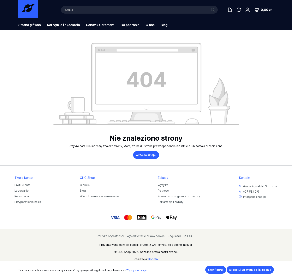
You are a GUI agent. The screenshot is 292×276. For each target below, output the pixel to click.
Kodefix (153, 259)
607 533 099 (251, 191)
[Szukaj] (139, 10)
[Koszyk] (263, 10)
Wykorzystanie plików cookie (146, 236)
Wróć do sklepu (146, 155)
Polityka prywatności (110, 236)
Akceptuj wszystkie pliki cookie (250, 269)
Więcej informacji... (136, 270)
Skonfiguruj (215, 269)
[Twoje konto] (247, 9)
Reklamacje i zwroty (170, 201)
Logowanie (22, 190)
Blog (83, 190)
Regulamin (174, 236)
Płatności (163, 190)
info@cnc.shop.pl (254, 196)
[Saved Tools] (238, 9)
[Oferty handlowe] (229, 9)
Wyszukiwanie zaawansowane (99, 196)
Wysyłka (163, 185)
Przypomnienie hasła (28, 201)
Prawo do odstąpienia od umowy (179, 196)
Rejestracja (22, 196)
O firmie (85, 185)
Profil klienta (22, 185)
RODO (188, 236)
